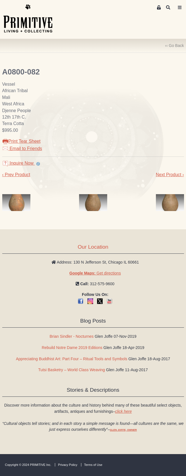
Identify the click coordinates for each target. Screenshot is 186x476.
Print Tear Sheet (21, 141)
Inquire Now (18, 163)
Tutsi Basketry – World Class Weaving (71, 370)
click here (123, 411)
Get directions (95, 273)
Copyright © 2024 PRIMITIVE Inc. (28, 464)
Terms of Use (93, 464)
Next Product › (170, 174)
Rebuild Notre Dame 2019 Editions (72, 347)
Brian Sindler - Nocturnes (71, 336)
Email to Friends (22, 148)
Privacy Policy (67, 464)
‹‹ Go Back (174, 45)
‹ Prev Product (16, 174)
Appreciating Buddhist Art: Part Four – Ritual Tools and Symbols (71, 359)
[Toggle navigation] (179, 7)
